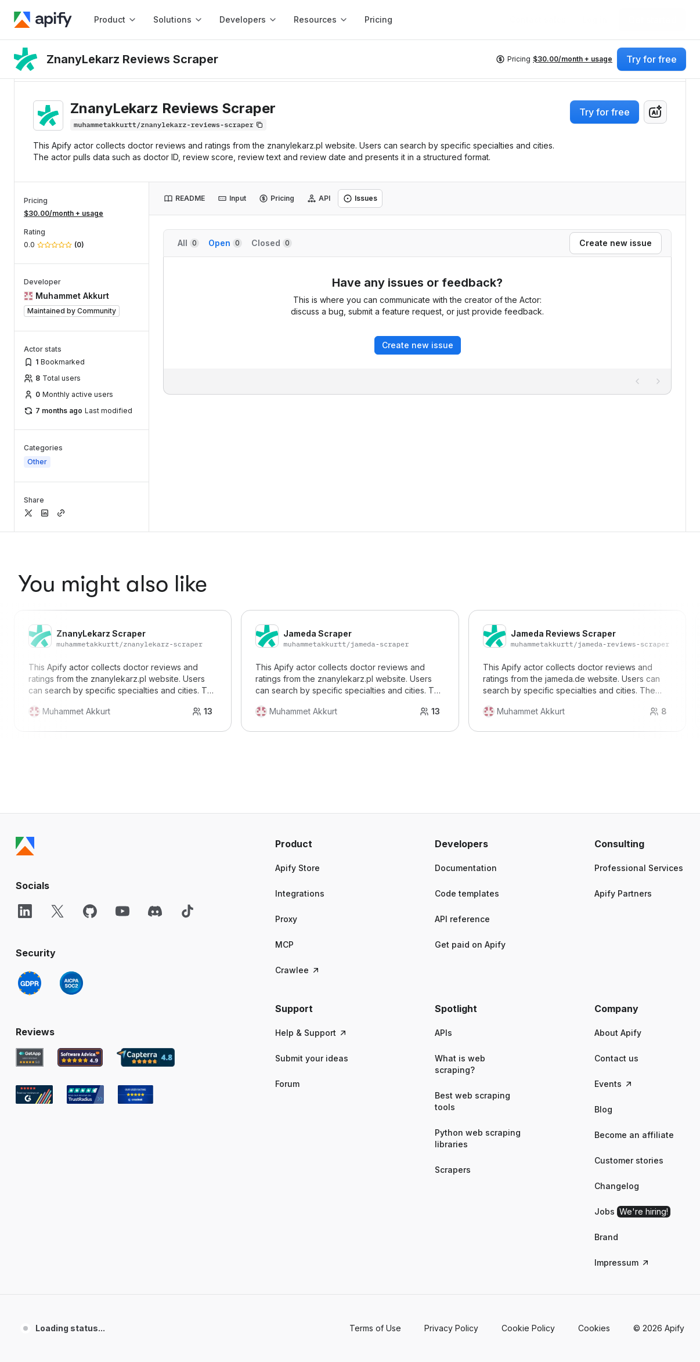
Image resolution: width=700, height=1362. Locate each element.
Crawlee (297, 970)
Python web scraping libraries (478, 1138)
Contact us (616, 1058)
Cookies (594, 1328)
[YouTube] (122, 911)
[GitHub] (90, 911)
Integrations (299, 893)
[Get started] (652, 19)
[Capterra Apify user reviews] (146, 1057)
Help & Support (311, 1033)
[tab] (184, 198)
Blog (603, 1109)
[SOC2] (71, 983)
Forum (287, 1084)
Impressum (622, 1262)
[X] (57, 911)
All (188, 243)
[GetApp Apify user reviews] (30, 1057)
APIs (443, 1033)
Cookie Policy (528, 1328)
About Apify (617, 1033)
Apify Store (297, 868)
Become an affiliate (634, 1135)
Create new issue (417, 345)
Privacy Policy (451, 1328)
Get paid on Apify (470, 944)
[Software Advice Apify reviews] (80, 1057)
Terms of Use (375, 1328)
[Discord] (155, 911)
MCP (284, 944)
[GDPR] (30, 983)
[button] (320, 844)
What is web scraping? (460, 1064)
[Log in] (594, 19)
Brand (606, 1237)
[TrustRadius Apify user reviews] (85, 1094)
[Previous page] (637, 381)
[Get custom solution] (538, 19)
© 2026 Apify (658, 1328)
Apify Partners (623, 893)
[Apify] (43, 20)
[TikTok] (187, 911)
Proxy (286, 919)
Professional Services (638, 868)
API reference (462, 919)
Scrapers (453, 1170)
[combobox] (655, 112)
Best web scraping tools (472, 1101)
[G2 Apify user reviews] (34, 1094)
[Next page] (658, 381)
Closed (271, 243)
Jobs (632, 1212)
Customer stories (628, 1160)
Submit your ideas (311, 1058)
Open (225, 243)
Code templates (467, 893)
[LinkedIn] (25, 911)
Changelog (616, 1186)
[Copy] (168, 125)
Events (613, 1084)
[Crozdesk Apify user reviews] (135, 1094)
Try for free (604, 112)
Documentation (466, 868)
